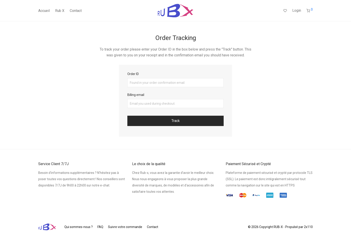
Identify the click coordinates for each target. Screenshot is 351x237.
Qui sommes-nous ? (78, 227)
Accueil (44, 11)
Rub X (59, 11)
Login (296, 10)
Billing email (135, 95)
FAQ (100, 227)
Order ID (133, 74)
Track (175, 121)
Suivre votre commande (125, 227)
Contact (76, 11)
